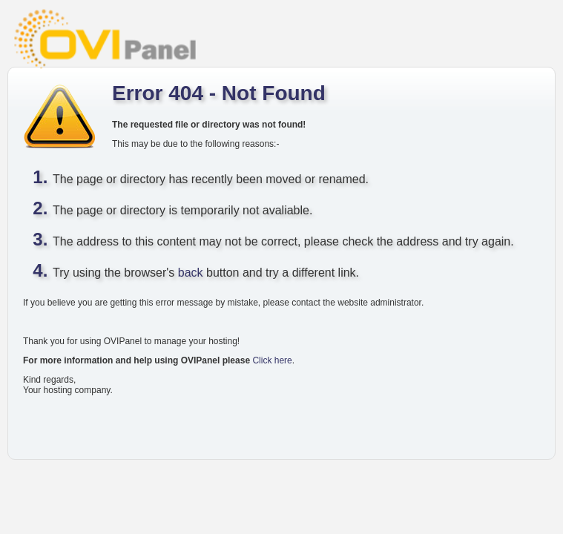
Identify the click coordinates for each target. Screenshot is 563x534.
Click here (272, 360)
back (190, 272)
